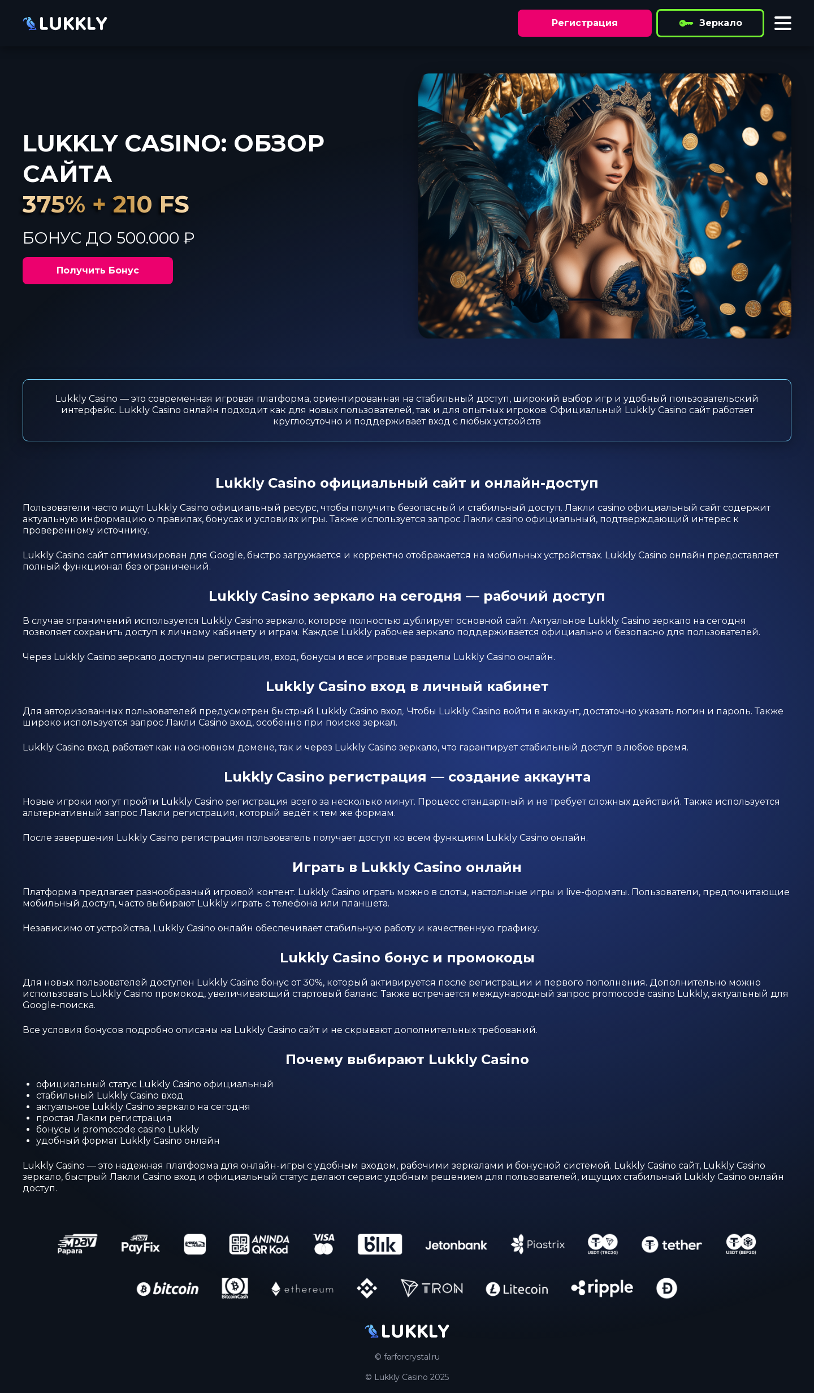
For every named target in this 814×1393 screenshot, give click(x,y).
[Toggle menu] (782, 23)
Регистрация (585, 23)
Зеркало (710, 23)
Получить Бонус (98, 270)
